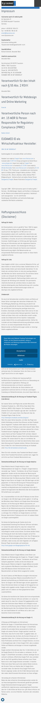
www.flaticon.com (27, 159)
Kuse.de (3, 107)
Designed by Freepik (7, 179)
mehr (21, 360)
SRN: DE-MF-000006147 (8, 149)
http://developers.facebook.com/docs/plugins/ (14, 418)
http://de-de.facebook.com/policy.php (16, 448)
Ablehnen (21, 355)
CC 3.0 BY (24, 165)
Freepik (17, 159)
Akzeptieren (21, 351)
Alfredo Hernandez (6, 168)
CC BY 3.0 (13, 161)
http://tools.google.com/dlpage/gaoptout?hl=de (15, 545)
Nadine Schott (5, 133)
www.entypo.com (7, 163)
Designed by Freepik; (31, 179)
